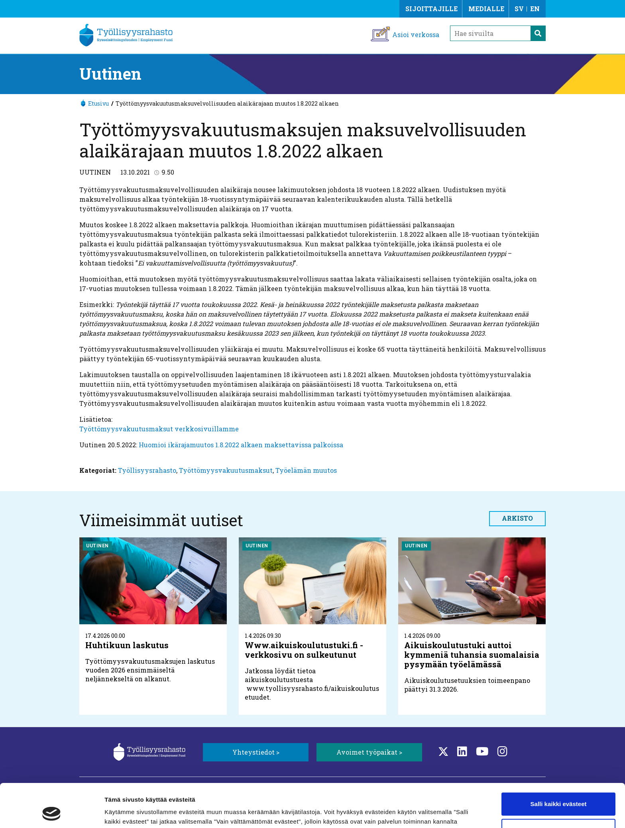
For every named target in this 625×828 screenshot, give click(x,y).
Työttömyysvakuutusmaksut (226, 470)
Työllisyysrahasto (147, 470)
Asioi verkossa (415, 34)
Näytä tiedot (121, 812)
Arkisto (517, 518)
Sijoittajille (431, 8)
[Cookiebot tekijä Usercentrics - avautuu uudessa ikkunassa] (51, 812)
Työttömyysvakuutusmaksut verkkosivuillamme (159, 429)
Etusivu (98, 103)
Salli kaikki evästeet (559, 763)
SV (519, 8)
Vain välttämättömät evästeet (558, 789)
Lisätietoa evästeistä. (209, 790)
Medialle (486, 8)
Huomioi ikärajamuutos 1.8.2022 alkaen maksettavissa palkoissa (241, 445)
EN (535, 8)
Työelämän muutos (306, 470)
